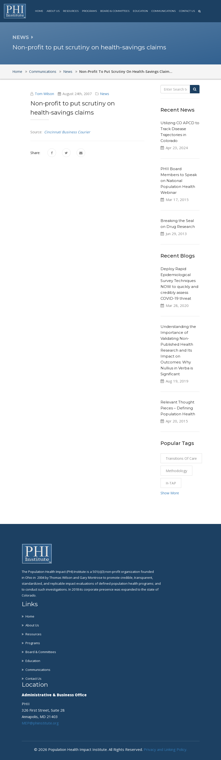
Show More (170, 493)
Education (140, 11)
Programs (89, 11)
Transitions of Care (181, 458)
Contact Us (187, 11)
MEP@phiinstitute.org (40, 722)
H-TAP (171, 483)
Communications (163, 11)
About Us (53, 11)
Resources (71, 11)
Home (39, 11)
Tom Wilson (44, 93)
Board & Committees (114, 11)
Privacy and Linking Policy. (165, 749)
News (67, 71)
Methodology (176, 470)
